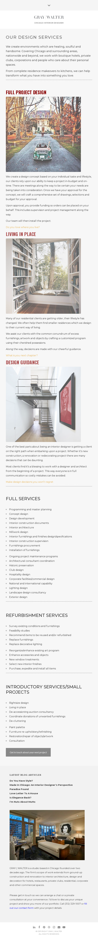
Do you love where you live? (23, 227)
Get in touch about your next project (28, 752)
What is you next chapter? (22, 355)
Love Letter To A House (24, 793)
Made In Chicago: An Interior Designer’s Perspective (41, 785)
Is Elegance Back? (20, 797)
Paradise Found (19, 789)
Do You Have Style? (21, 780)
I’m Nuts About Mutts (22, 801)
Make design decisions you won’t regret (29, 481)
